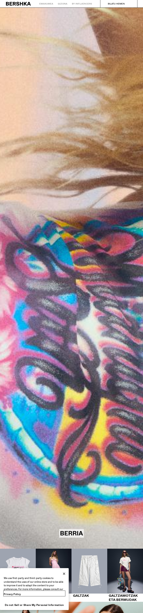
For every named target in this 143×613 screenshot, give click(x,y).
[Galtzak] (89, 573)
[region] (34, 589)
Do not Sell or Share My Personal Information (34, 605)
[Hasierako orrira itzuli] (18, 3)
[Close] (64, 574)
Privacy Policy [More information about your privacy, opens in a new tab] (12, 594)
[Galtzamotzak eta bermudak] (125, 575)
